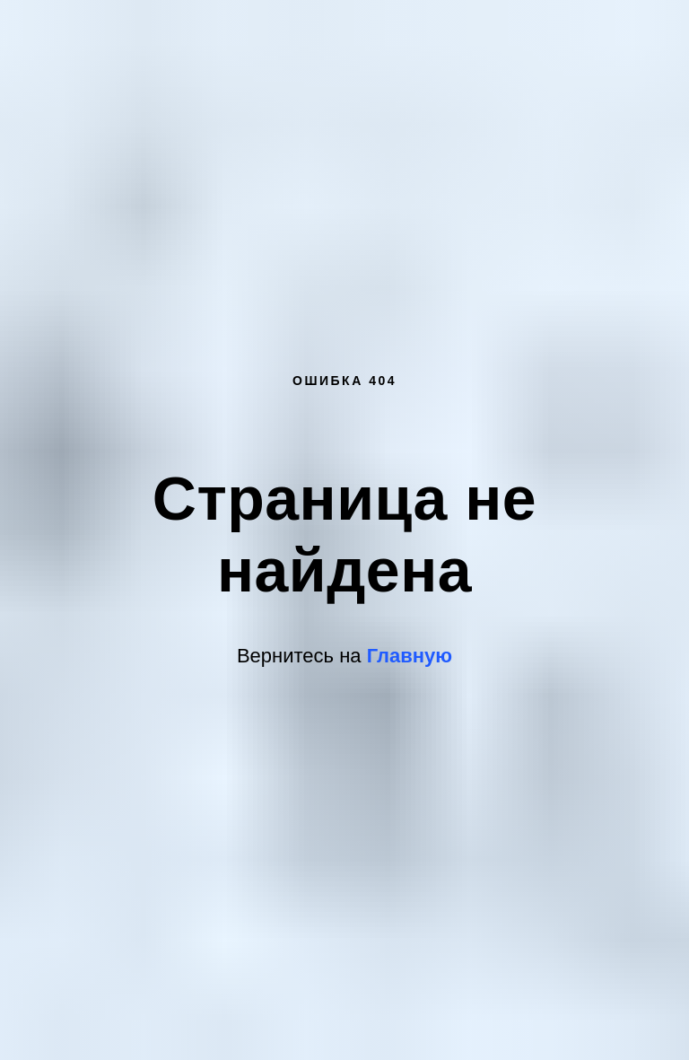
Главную (409, 655)
